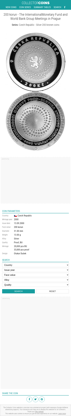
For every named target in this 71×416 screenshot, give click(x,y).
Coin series (25, 7)
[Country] (35, 265)
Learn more (62, 414)
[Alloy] (35, 280)
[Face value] (35, 275)
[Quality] (35, 285)
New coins (11, 7)
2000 (16, 219)
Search (57, 7)
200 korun (18, 227)
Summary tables (42, 7)
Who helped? (39, 412)
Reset (52, 291)
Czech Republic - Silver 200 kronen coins (39, 24)
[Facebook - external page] (64, 7)
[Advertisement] (35, 181)
